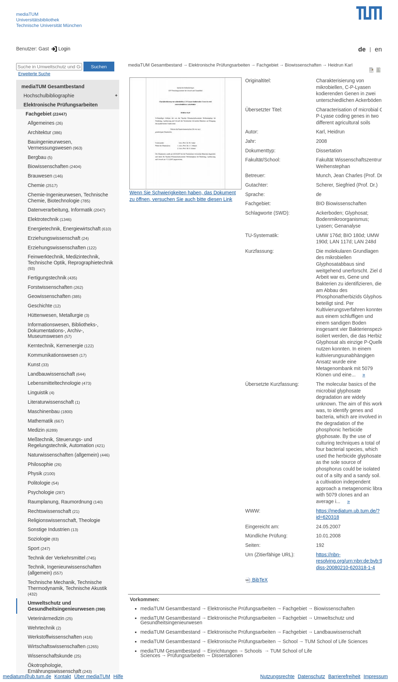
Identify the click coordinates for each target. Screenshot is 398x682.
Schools (253, 651)
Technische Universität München (49, 25)
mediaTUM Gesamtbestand (53, 86)
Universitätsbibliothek (37, 19)
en (378, 49)
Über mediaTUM (92, 676)
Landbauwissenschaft (57, 374)
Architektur (45, 132)
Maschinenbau (50, 411)
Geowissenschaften (54, 296)
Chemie (43, 185)
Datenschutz (311, 676)
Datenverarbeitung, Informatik (66, 210)
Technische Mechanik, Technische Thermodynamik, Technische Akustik (67, 587)
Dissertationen (227, 655)
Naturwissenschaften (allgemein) (69, 455)
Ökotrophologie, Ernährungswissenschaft (60, 668)
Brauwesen (45, 176)
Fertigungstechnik (52, 277)
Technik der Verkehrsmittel (62, 558)
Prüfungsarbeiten (186, 655)
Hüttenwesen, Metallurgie (58, 315)
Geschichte (44, 305)
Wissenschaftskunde (54, 656)
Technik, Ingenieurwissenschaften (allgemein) (64, 570)
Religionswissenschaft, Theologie (64, 520)
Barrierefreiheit (344, 676)
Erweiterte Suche (34, 73)
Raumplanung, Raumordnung (65, 501)
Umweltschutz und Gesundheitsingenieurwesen (66, 606)
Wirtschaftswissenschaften (63, 646)
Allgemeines (45, 123)
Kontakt (62, 676)
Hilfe (118, 676)
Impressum (376, 676)
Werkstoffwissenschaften (60, 637)
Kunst (38, 364)
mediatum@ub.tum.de (27, 676)
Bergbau (40, 157)
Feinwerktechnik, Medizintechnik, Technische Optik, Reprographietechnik (70, 262)
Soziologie (43, 539)
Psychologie (46, 492)
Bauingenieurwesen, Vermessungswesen (55, 145)
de (362, 49)
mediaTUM (27, 14)
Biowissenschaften (54, 166)
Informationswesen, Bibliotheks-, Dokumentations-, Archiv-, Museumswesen (63, 330)
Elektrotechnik (50, 219)
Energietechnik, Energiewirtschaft (69, 228)
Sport (39, 548)
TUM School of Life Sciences (336, 641)
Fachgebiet (46, 114)
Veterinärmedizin (50, 618)
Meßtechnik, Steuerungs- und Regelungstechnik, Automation (66, 442)
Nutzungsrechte (277, 676)
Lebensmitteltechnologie (59, 383)
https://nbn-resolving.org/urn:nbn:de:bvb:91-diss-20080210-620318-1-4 (351, 561)
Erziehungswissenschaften (62, 247)
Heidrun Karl (340, 65)
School (290, 641)
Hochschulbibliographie (48, 95)
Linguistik (41, 392)
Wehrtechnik (44, 628)
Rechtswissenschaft (54, 511)
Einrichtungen (222, 651)
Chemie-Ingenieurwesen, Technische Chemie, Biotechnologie (68, 197)
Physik (41, 473)
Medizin (43, 430)
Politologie (43, 483)
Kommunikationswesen (57, 355)
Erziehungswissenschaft (58, 238)
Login (60, 48)
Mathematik (46, 421)
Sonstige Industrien (53, 529)
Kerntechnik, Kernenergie (61, 345)
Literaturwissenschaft (54, 402)
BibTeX (256, 580)
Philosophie (44, 464)
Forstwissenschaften (55, 287)
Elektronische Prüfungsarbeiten (60, 104)
